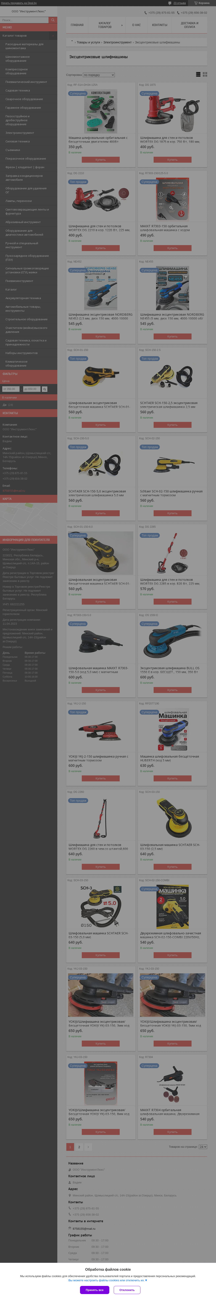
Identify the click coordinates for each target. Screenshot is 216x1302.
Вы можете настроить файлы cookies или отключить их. (106, 1280)
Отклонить (127, 1290)
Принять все (95, 1290)
